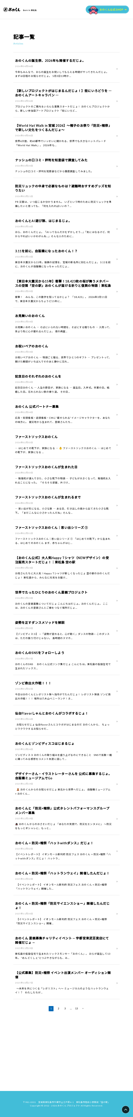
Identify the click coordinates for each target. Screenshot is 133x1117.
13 (76, 1074)
